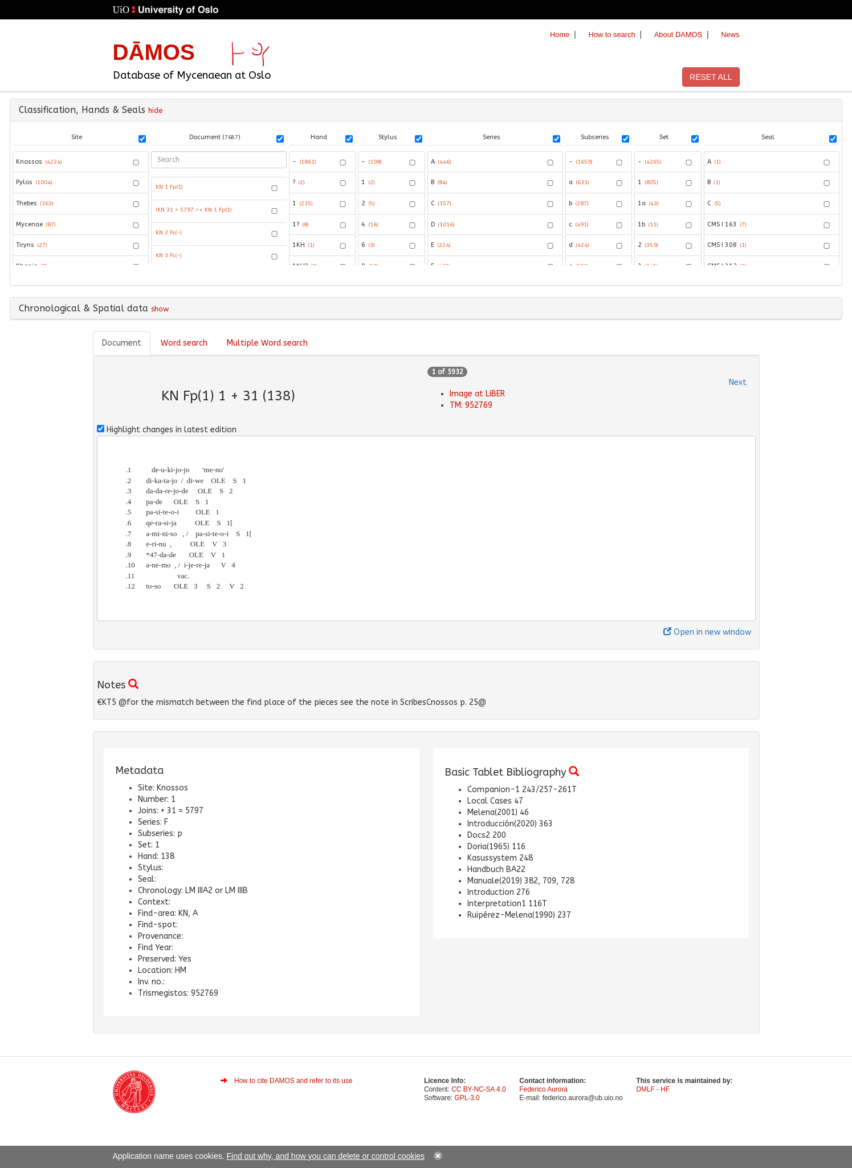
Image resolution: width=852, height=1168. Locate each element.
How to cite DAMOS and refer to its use (293, 1081)
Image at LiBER (477, 394)
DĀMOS (154, 52)
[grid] (219, 219)
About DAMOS (678, 34)
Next (738, 382)
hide (155, 110)
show (160, 309)
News (730, 34)
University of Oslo (168, 11)
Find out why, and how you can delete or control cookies (326, 1156)
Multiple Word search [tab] (267, 343)
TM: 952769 (471, 405)
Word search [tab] (184, 343)
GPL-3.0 (466, 1098)
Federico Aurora (543, 1089)
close (438, 1155)
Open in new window (707, 632)
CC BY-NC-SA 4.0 (478, 1089)
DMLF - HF (653, 1089)
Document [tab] (121, 343)
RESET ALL (711, 77)
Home (559, 34)
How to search (611, 34)
